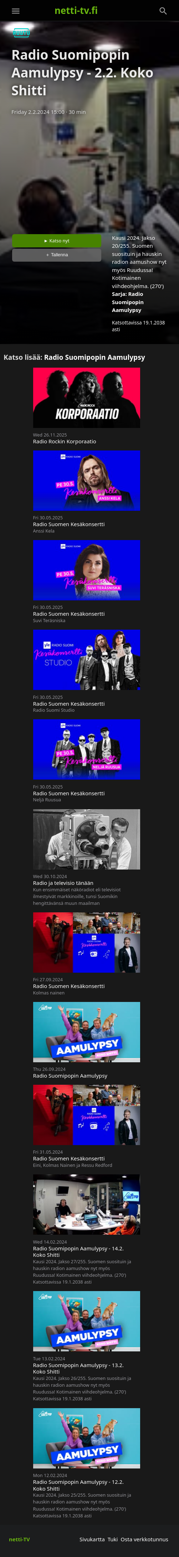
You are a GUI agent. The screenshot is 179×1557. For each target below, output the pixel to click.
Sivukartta (92, 1539)
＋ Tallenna (56, 254)
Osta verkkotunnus (144, 1539)
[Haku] (163, 11)
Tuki (113, 1539)
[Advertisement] (89, 172)
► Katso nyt (57, 240)
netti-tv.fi (76, 10)
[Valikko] (15, 11)
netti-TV (19, 1539)
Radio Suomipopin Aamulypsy (128, 301)
